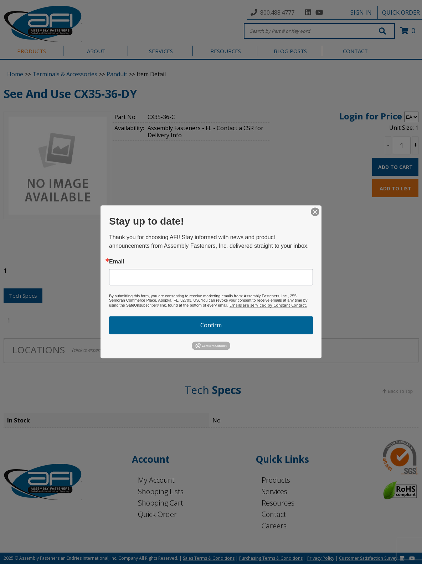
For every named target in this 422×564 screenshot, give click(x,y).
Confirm (211, 325)
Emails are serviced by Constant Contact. (268, 305)
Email (116, 262)
